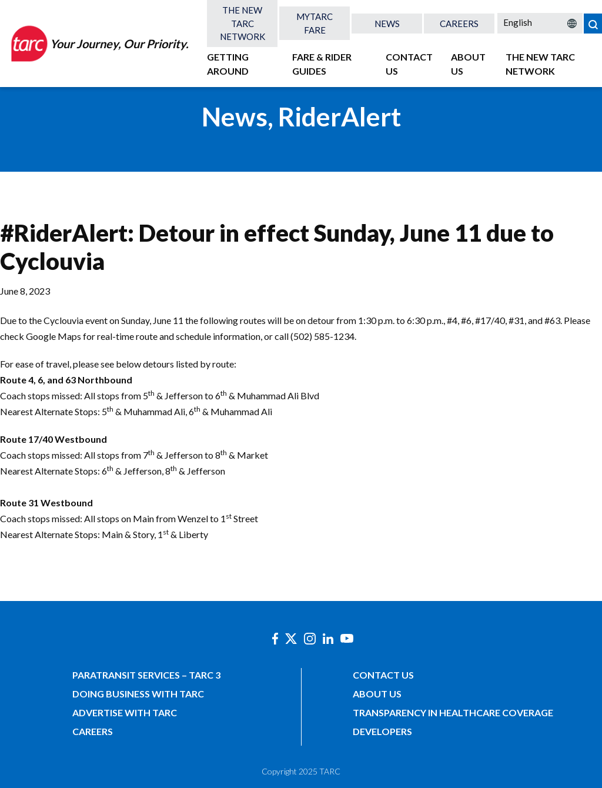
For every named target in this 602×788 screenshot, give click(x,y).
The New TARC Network (242, 23)
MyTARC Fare (314, 23)
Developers (382, 731)
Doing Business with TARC (138, 693)
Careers (459, 23)
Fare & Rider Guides (322, 63)
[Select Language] (540, 22)
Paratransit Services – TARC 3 (146, 674)
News (387, 23)
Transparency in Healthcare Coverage (453, 712)
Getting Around (228, 63)
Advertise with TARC (124, 712)
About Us (468, 63)
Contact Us (409, 63)
